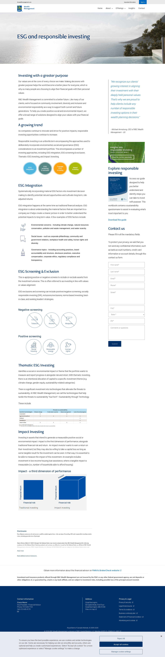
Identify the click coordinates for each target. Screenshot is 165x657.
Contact (141, 8)
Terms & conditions (126, 610)
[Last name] (126, 272)
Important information (130, 2)
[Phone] (126, 285)
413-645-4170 (25, 609)
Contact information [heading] (25, 599)
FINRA (110, 631)
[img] (82, 38)
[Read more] (20, 551)
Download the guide (117, 219)
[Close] (161, 636)
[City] (126, 308)
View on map (90, 609)
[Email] (126, 279)
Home (100, 8)
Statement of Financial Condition (130, 617)
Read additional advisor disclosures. (27, 556)
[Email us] (18, 611)
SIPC (117, 631)
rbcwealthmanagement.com (24, 2)
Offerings (121, 8)
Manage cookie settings (121, 651)
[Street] (126, 297)
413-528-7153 (28, 607)
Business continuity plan (127, 613)
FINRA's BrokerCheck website (105, 570)
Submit (115, 344)
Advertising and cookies (127, 620)
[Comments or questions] (126, 332)
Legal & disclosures (125, 606)
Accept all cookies (121, 644)
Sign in (143, 2)
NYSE (103, 631)
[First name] (126, 265)
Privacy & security (125, 602)
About (109, 8)
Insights (131, 8)
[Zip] (126, 321)
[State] (126, 314)
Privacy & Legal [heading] (125, 599)
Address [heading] (88, 599)
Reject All (121, 638)
